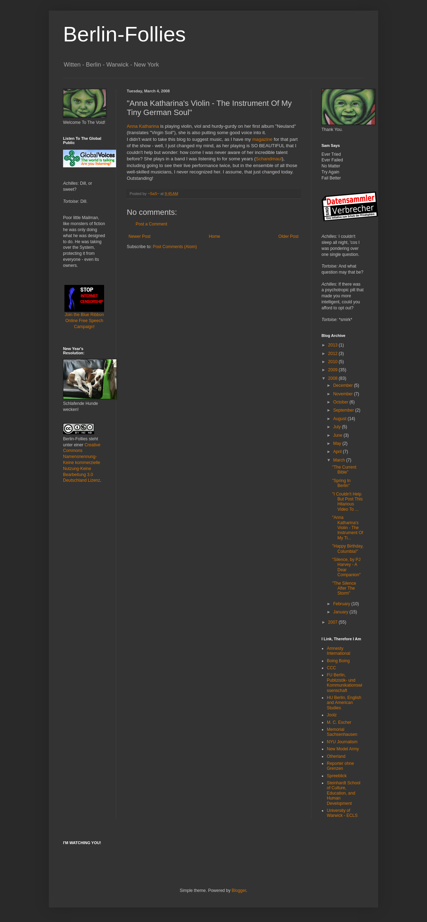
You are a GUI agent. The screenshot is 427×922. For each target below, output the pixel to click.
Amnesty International (338, 651)
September (344, 410)
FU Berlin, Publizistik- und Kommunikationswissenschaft (344, 682)
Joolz (332, 714)
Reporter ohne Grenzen (340, 766)
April (338, 451)
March (339, 460)
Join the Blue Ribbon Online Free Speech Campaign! (84, 311)
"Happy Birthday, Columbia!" (348, 549)
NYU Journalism (342, 741)
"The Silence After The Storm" (344, 588)
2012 (333, 353)
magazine (262, 139)
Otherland (336, 756)
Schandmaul (268, 158)
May (337, 443)
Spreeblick (337, 775)
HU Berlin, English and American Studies (344, 702)
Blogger (239, 890)
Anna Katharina (143, 126)
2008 (333, 378)
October (341, 402)
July (337, 426)
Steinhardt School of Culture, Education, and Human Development (343, 793)
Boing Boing (338, 660)
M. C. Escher (339, 722)
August (340, 418)
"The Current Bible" (344, 470)
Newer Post (139, 236)
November (343, 393)
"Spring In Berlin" (341, 483)
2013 (333, 345)
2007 (333, 622)
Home (214, 236)
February (342, 603)
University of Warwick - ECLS (342, 813)
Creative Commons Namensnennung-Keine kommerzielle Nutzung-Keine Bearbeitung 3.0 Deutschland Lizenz (81, 462)
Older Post (288, 236)
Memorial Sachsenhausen (342, 732)
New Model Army (343, 748)
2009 (333, 369)
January (341, 611)
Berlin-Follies (124, 34)
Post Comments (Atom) (175, 246)
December (343, 385)
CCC (331, 667)
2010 (333, 361)
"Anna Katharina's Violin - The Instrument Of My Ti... (347, 527)
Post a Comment (151, 224)
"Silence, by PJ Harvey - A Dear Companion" (346, 567)
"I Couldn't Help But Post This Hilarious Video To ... (347, 502)
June (338, 435)
